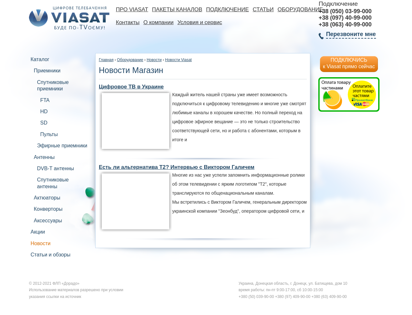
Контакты (127, 22)
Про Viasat (132, 9)
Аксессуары (48, 220)
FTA (45, 100)
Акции (38, 232)
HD (44, 111)
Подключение (227, 9)
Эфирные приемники (62, 145)
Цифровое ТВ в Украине (131, 87)
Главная (106, 60)
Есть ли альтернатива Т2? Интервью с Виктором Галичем (177, 167)
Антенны (44, 157)
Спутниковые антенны (53, 183)
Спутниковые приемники (53, 85)
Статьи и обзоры (50, 254)
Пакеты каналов (177, 9)
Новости (41, 243)
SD (43, 122)
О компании (158, 22)
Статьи (263, 9)
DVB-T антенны (55, 168)
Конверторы (48, 209)
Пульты (49, 134)
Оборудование (300, 9)
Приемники (47, 70)
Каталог (40, 59)
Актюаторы (47, 197)
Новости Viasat (178, 60)
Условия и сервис (199, 22)
